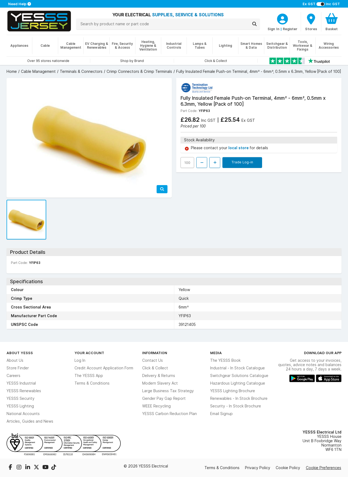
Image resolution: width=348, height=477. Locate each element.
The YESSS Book (225, 360)
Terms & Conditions (92, 383)
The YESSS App (88, 375)
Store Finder (18, 368)
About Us (15, 360)
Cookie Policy (288, 468)
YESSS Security (21, 398)
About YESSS (20, 353)
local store (239, 148)
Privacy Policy (257, 468)
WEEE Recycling (156, 406)
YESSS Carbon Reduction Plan (169, 413)
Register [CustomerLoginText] (290, 29)
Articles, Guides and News (30, 421)
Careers (13, 375)
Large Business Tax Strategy (168, 391)
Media (216, 353)
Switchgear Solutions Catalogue (239, 375)
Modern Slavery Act (160, 383)
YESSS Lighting (20, 406)
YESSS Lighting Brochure (232, 391)
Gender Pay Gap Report (164, 398)
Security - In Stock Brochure (235, 406)
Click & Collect (155, 368)
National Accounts (23, 413)
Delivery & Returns (158, 375)
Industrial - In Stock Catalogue (237, 368)
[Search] (254, 23)
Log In (79, 360)
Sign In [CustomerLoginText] (273, 29)
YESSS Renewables (24, 391)
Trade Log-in (242, 162)
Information (154, 353)
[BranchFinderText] (311, 22)
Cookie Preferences (323, 468)
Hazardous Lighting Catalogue (237, 383)
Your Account (89, 353)
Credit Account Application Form (103, 368)
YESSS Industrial (21, 383)
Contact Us (152, 360)
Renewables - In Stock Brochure (239, 398)
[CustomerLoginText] (282, 18)
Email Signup (221, 413)
